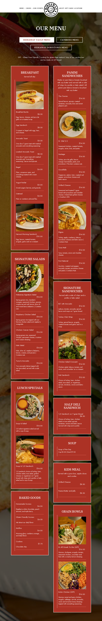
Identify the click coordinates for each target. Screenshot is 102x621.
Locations (78, 8)
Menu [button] (22, 8)
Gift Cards (69, 8)
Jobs (35, 8)
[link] (51, 9)
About (61, 8)
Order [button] (29, 8)
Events (40, 8)
